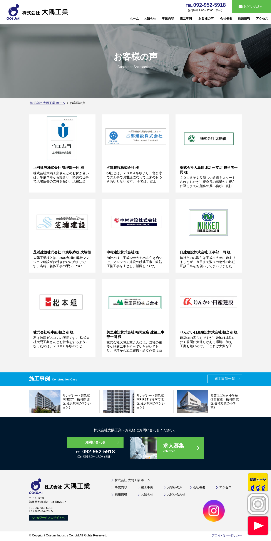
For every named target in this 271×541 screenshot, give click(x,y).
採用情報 (244, 18)
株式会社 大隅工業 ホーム (47, 103)
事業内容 (168, 18)
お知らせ (150, 18)
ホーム (134, 18)
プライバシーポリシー (227, 535)
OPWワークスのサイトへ (48, 517)
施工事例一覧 (224, 378)
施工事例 (186, 18)
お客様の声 (206, 18)
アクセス (262, 18)
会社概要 (226, 18)
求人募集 (183, 448)
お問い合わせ (95, 442)
